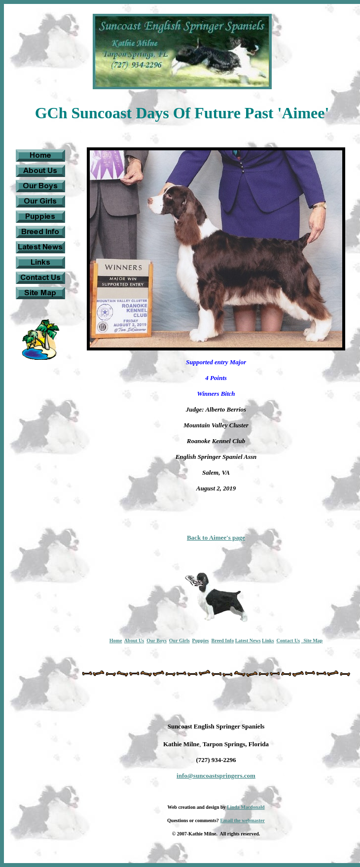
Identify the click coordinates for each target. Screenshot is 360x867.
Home (115, 640)
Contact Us (288, 640)
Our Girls (179, 640)
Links (268, 640)
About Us (134, 640)
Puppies (200, 640)
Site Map (312, 640)
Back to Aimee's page (216, 537)
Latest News (248, 640)
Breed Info (222, 640)
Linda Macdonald (245, 807)
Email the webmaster (242, 820)
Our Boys (156, 640)
